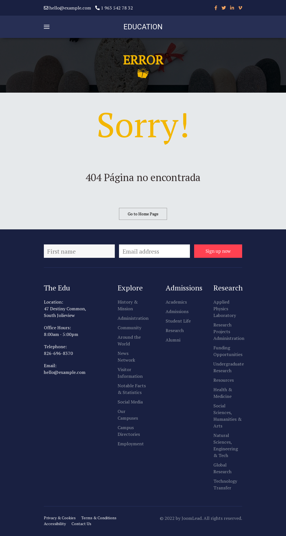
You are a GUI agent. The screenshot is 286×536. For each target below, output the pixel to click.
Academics (176, 302)
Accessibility (55, 523)
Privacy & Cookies (60, 517)
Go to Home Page (143, 214)
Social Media (130, 402)
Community (129, 328)
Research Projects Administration (228, 331)
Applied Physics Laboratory (224, 308)
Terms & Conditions (98, 517)
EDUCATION (143, 27)
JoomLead (192, 518)
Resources (223, 380)
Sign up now (218, 251)
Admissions (177, 311)
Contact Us (81, 523)
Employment (131, 444)
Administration (133, 318)
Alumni (173, 340)
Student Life (178, 321)
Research (175, 330)
